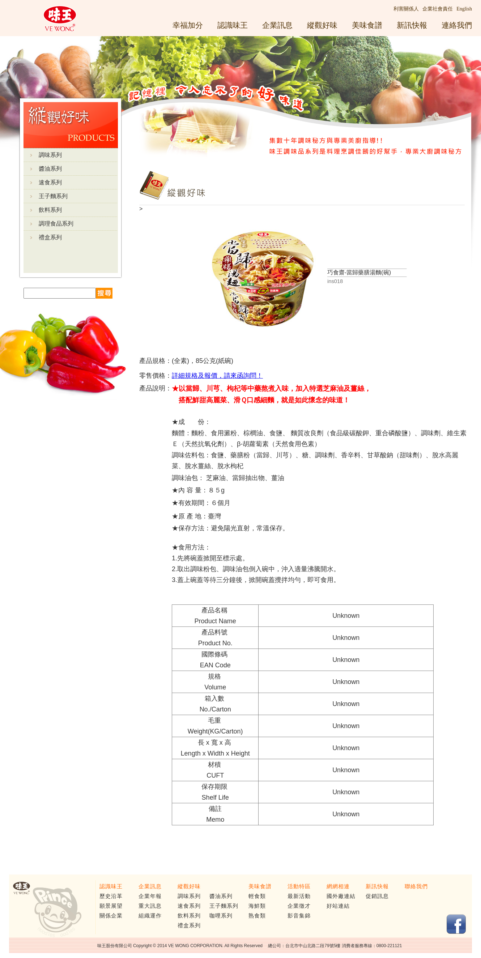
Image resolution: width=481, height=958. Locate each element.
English (464, 9)
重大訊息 (150, 906)
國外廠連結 (341, 896)
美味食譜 (367, 25)
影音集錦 (299, 916)
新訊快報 (412, 25)
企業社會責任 (437, 9)
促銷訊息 (377, 896)
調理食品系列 (56, 224)
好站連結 (338, 906)
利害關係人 (406, 9)
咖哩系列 (221, 916)
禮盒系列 (50, 237)
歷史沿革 (111, 896)
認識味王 (232, 25)
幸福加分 (188, 25)
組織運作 (150, 916)
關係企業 (111, 916)
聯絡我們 (416, 886)
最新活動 (299, 896)
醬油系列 (50, 169)
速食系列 (50, 182)
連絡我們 (457, 25)
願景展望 (111, 906)
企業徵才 (299, 906)
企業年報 (150, 896)
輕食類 (257, 896)
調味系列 (50, 155)
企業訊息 (277, 25)
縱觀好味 (322, 25)
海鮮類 (257, 906)
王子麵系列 (53, 196)
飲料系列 (50, 210)
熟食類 (257, 916)
